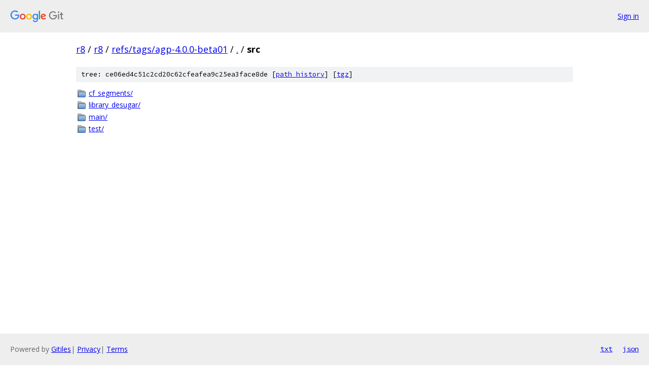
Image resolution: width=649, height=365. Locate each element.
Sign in (628, 16)
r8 (80, 49)
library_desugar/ (114, 105)
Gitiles (61, 349)
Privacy (88, 349)
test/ (96, 128)
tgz (343, 74)
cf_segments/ (111, 93)
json (631, 348)
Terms (117, 349)
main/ (98, 117)
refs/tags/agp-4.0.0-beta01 (170, 49)
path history (300, 74)
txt (606, 348)
